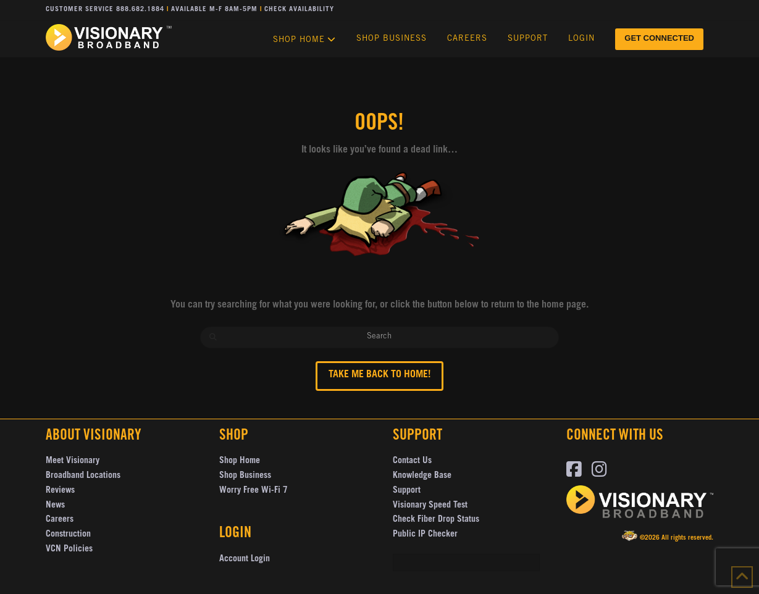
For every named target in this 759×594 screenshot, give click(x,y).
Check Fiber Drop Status (436, 520)
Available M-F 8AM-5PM (214, 9)
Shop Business (245, 476)
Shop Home (239, 461)
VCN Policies (69, 549)
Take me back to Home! (379, 375)
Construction (68, 534)
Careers (59, 520)
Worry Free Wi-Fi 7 (253, 491)
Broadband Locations (83, 476)
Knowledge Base (422, 476)
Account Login (244, 559)
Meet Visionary (72, 461)
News (55, 505)
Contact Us (412, 461)
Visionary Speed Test (430, 505)
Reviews (60, 491)
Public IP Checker (425, 534)
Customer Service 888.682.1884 (105, 9)
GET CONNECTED (659, 38)
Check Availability (299, 9)
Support (407, 491)
